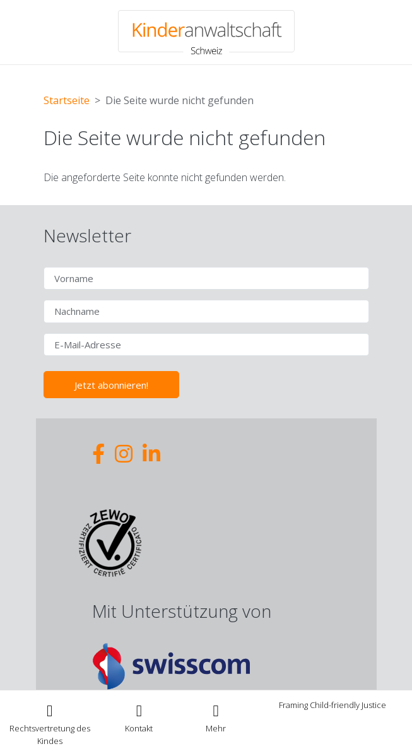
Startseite (67, 100)
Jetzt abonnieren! (111, 385)
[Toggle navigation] (216, 717)
